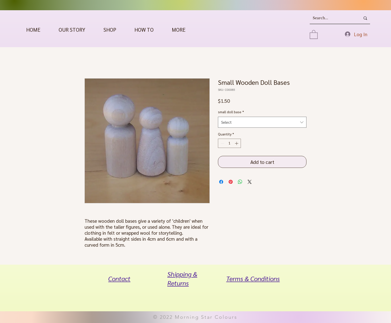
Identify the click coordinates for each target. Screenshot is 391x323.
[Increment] (237, 143)
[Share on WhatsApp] (240, 182)
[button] (109, 29)
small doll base (231, 111)
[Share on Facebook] (221, 182)
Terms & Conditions (253, 278)
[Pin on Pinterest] (231, 182)
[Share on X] (250, 182)
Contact (119, 278)
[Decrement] (222, 143)
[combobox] (262, 122)
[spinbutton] (229, 143)
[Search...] (331, 18)
